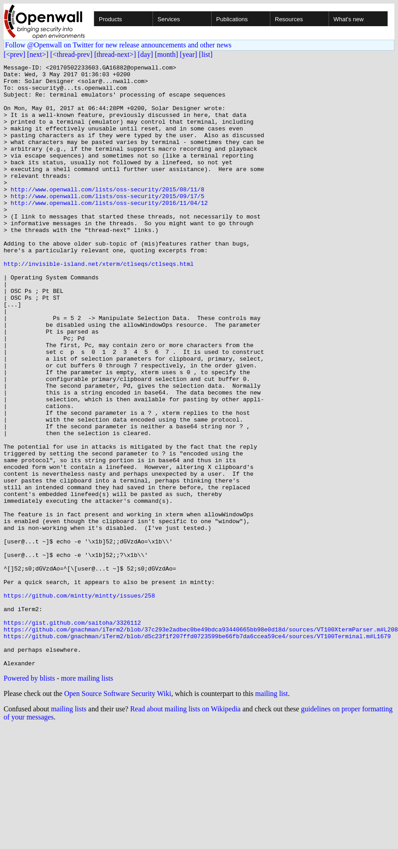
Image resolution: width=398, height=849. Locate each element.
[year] (188, 54)
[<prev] (14, 54)
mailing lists (69, 829)
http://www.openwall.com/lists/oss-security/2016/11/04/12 (109, 231)
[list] (206, 54)
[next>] (37, 54)
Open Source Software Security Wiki (117, 814)
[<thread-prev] (71, 54)
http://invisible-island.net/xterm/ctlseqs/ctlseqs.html (99, 304)
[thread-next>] (115, 54)
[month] (166, 54)
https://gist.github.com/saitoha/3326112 (72, 735)
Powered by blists (29, 799)
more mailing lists (87, 799)
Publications (232, 19)
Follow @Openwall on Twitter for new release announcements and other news (118, 45)
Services (168, 19)
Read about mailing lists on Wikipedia (185, 829)
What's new (348, 19)
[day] (145, 54)
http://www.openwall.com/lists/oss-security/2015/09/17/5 (107, 223)
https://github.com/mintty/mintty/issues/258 (79, 702)
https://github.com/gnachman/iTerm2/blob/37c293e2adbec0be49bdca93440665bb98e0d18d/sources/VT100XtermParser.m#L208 (201, 743)
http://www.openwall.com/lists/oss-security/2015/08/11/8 (107, 215)
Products (110, 19)
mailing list (271, 814)
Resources (289, 19)
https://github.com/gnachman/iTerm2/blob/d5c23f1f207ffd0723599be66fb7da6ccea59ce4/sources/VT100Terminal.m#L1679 (197, 751)
